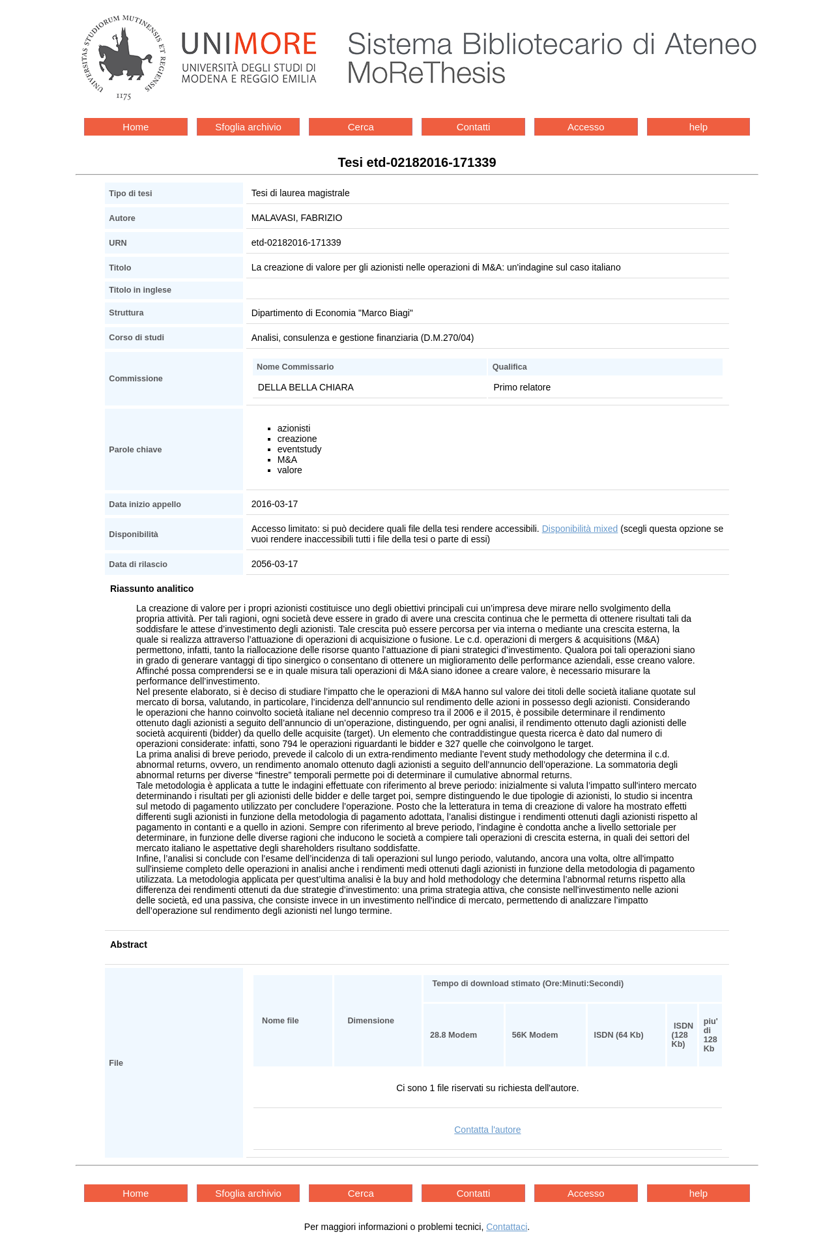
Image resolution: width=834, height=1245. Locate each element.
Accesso (586, 126)
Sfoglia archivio (248, 126)
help (698, 126)
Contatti (474, 126)
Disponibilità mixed (580, 528)
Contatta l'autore (487, 1129)
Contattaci (506, 1227)
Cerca (361, 126)
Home (135, 126)
